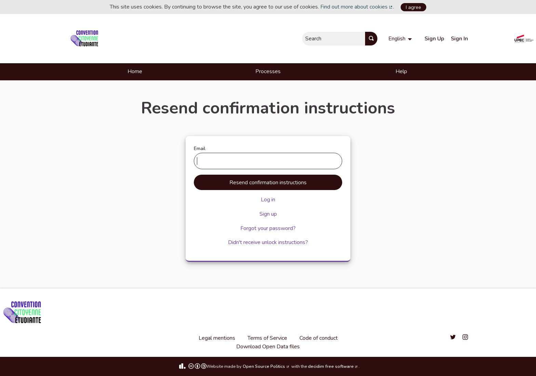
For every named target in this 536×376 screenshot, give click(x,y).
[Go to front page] (85, 38)
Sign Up (434, 38)
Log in (268, 199)
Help (401, 71)
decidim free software (333, 366)
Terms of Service (267, 338)
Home (135, 71)
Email (268, 157)
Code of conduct (318, 338)
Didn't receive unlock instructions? (268, 242)
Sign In (459, 38)
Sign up (268, 214)
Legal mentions (217, 338)
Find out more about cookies (356, 7)
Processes (268, 71)
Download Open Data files (268, 346)
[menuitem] (401, 38)
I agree (413, 7)
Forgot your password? (268, 228)
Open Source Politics (266, 366)
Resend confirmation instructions (268, 182)
